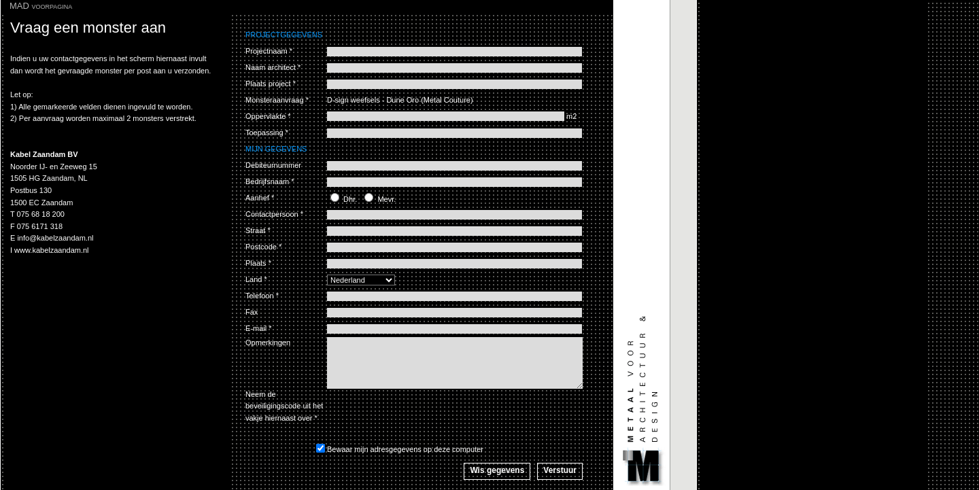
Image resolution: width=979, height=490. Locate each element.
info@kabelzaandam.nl (55, 238)
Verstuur (560, 470)
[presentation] (430, 415)
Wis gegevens (497, 470)
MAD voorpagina (41, 6)
